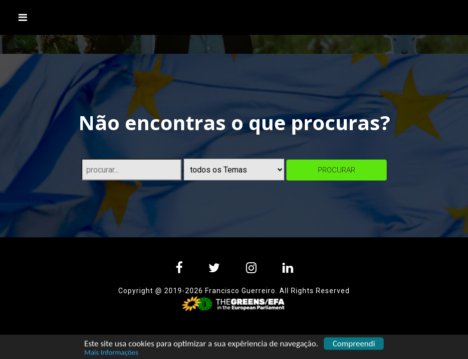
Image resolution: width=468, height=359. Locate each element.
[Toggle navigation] (23, 17)
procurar (336, 170)
